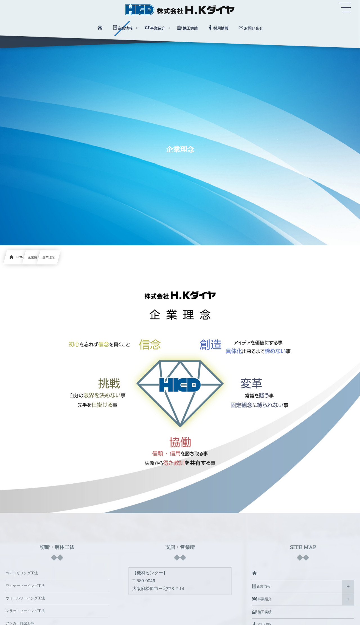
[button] (345, 7)
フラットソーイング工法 (25, 611)
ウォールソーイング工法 (25, 598)
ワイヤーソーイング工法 (25, 586)
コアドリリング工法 (22, 573)
